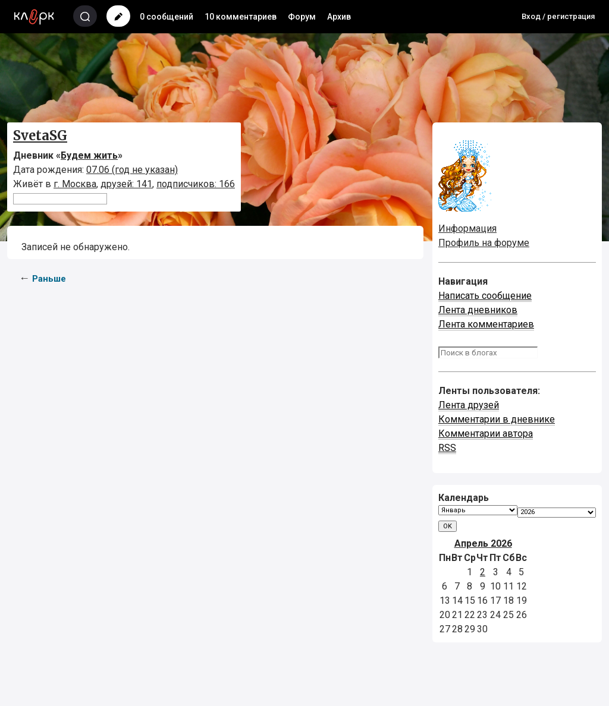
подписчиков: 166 (195, 184)
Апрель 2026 (483, 543)
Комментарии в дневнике (496, 419)
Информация (467, 228)
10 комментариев (241, 16)
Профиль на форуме (483, 242)
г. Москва (75, 184)
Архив (339, 16)
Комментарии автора (485, 433)
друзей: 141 (126, 184)
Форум (302, 16)
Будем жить (89, 155)
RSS (447, 447)
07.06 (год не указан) (132, 169)
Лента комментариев (486, 324)
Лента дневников (477, 310)
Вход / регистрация (558, 16)
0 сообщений (166, 16)
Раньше (49, 278)
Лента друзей (468, 405)
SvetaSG (40, 135)
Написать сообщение (485, 295)
